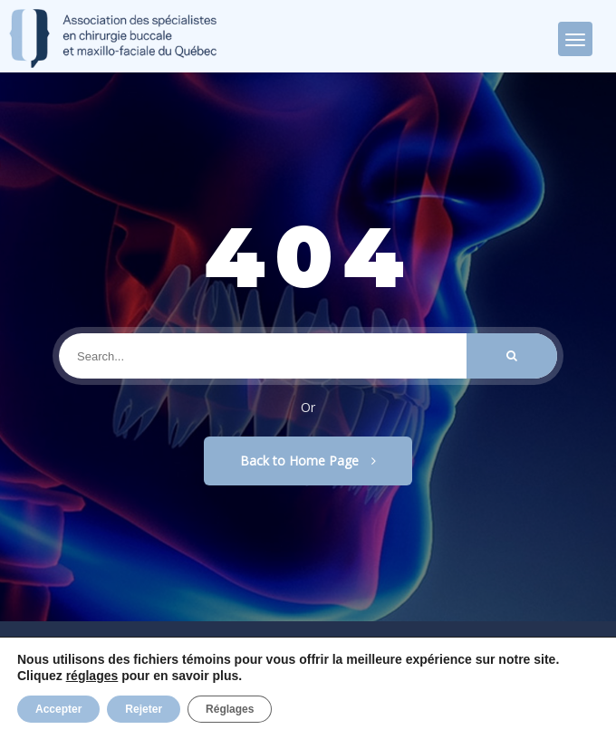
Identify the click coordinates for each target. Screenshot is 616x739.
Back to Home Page (308, 460)
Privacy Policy (149, 703)
